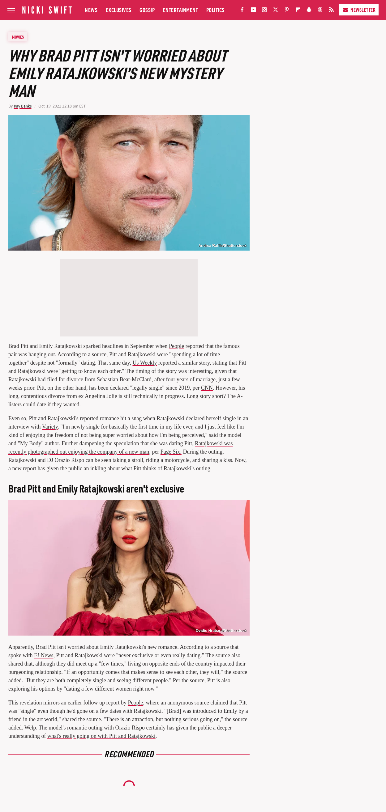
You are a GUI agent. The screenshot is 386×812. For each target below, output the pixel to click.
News (91, 9)
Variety (50, 427)
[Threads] (320, 11)
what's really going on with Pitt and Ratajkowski (101, 736)
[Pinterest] (287, 11)
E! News (43, 655)
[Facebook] (242, 11)
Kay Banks (23, 106)
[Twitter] (275, 11)
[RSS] (331, 11)
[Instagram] (264, 11)
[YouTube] (253, 11)
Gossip (147, 9)
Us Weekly (144, 363)
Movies (18, 37)
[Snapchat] (309, 11)
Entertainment (180, 9)
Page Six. (171, 452)
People (176, 346)
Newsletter (358, 9)
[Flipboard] (298, 11)
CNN (207, 388)
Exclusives (118, 9)
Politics (215, 9)
